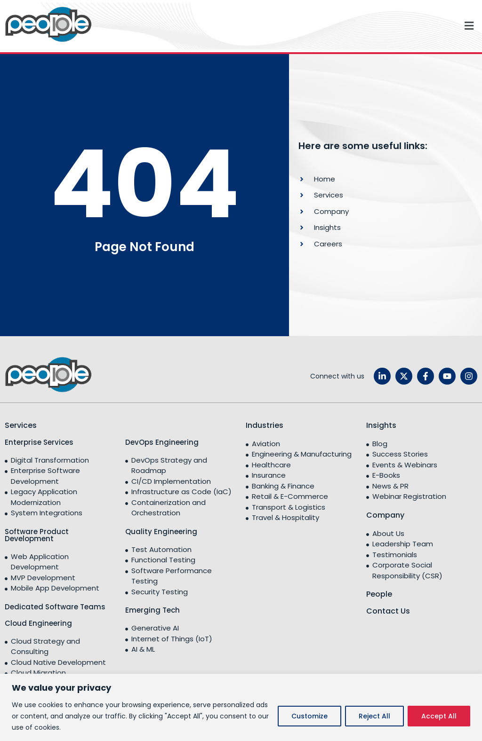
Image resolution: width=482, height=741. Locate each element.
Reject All (374, 716)
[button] (289, 26)
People (379, 594)
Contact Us (388, 611)
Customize (309, 716)
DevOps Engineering (162, 442)
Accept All (439, 716)
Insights (381, 425)
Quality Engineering (161, 531)
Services (21, 425)
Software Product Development (37, 535)
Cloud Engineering (38, 623)
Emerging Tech (152, 610)
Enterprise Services (39, 442)
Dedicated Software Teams (55, 607)
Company (385, 515)
